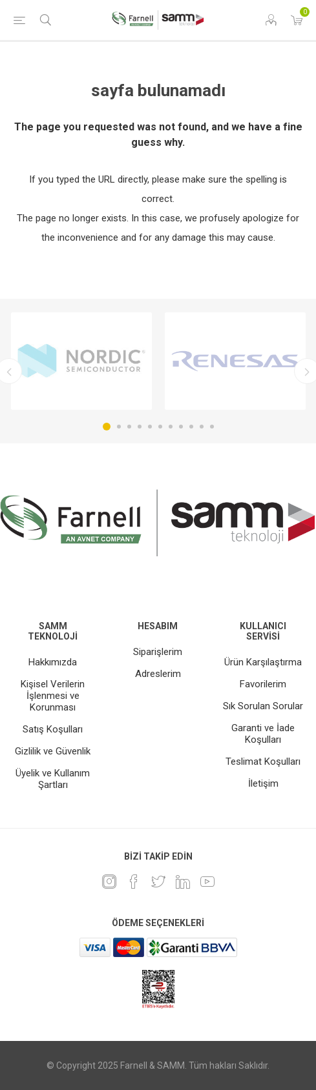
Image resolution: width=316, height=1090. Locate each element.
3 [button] (129, 427)
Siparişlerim (157, 652)
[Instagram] (109, 881)
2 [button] (119, 427)
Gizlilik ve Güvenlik (52, 751)
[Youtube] (207, 881)
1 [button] (107, 426)
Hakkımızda (52, 662)
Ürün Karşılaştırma (263, 662)
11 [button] (212, 427)
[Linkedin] (183, 881)
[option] (81, 361)
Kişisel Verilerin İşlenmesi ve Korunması (53, 695)
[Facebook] (133, 881)
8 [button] (181, 427)
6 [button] (160, 427)
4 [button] (140, 427)
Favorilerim (263, 684)
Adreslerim (158, 674)
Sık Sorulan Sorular (263, 706)
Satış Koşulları (53, 729)
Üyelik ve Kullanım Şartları (53, 779)
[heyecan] (158, 881)
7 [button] (171, 427)
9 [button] (191, 427)
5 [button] (150, 427)
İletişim (263, 783)
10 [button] (202, 427)
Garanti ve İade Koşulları (263, 733)
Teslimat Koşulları (263, 761)
